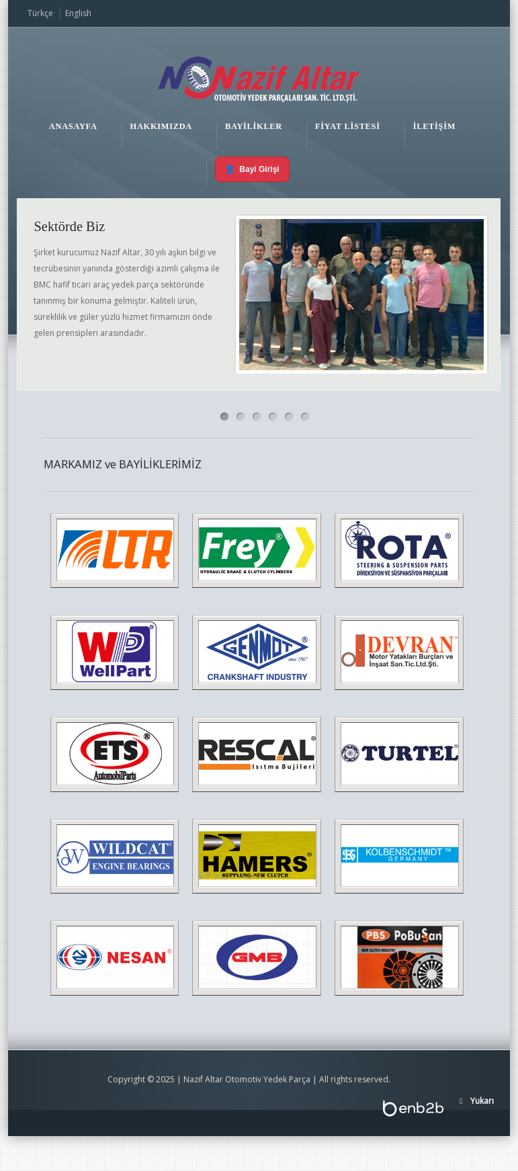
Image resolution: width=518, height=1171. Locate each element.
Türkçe (40, 13)
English (78, 13)
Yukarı (482, 1101)
